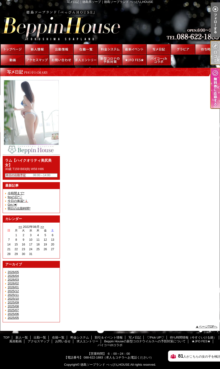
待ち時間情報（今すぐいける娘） (207, 49)
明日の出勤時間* (19, 208)
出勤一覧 (61, 49)
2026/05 (13, 272)
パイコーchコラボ (159, 60)
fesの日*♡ (15, 197)
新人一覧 (37, 49)
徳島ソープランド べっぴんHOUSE (105, 364)
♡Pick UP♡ (183, 49)
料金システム (110, 49)
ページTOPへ (208, 326)
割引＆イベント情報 (134, 49)
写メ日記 (159, 49)
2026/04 (13, 276)
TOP (12, 49)
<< (20, 227)
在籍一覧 (85, 49)
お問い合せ (61, 60)
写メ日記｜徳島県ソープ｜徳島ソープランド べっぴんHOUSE (110, 24)
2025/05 (13, 317)
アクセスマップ (37, 60)
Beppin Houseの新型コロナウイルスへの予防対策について (110, 60)
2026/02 (13, 283)
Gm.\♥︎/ (12, 204)
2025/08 (13, 306)
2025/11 (13, 295)
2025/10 (13, 298)
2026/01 (13, 287)
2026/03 (13, 279)
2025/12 (13, 291)
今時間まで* (16, 193)
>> (42, 227)
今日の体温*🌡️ (18, 201)
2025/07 (13, 310)
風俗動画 (12, 60)
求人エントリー (85, 60)
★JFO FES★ (134, 60)
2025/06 (13, 314)
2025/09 (13, 302)
